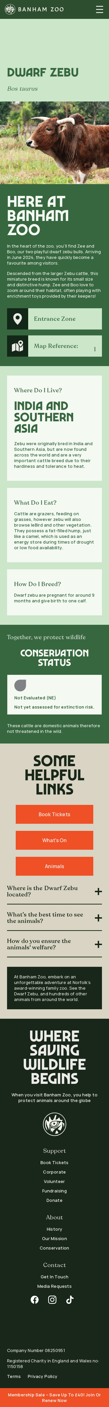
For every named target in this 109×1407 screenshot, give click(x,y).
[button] (99, 9)
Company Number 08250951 (36, 1350)
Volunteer (54, 1181)
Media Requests (54, 1286)
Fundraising (54, 1190)
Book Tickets (54, 1162)
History (54, 1229)
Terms (14, 1376)
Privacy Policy (43, 1376)
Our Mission (54, 1238)
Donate (54, 1200)
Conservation (54, 1248)
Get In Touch (55, 1276)
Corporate (54, 1172)
